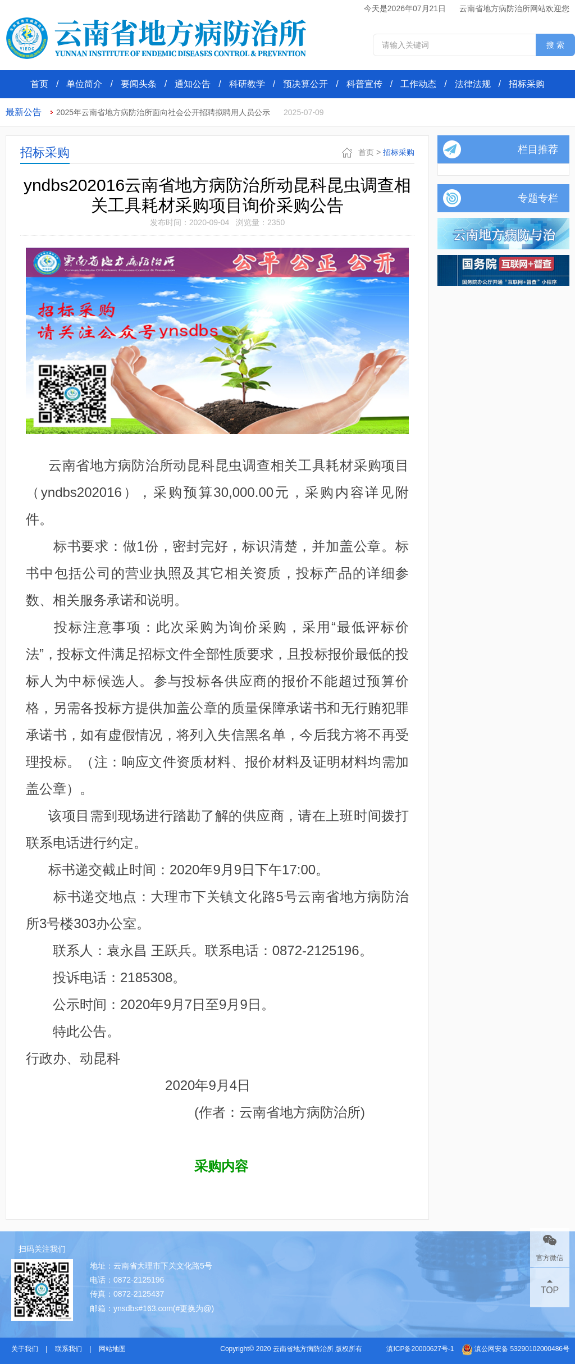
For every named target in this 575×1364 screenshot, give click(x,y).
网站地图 (112, 1349)
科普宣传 (364, 84)
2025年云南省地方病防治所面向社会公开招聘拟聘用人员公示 (163, 112)
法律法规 (473, 84)
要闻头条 (139, 84)
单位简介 (84, 84)
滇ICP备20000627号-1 (420, 1349)
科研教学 (247, 84)
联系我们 (68, 1349)
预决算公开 (305, 84)
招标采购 (527, 84)
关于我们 (24, 1349)
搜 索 (555, 44)
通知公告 (193, 84)
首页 (39, 84)
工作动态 (418, 84)
